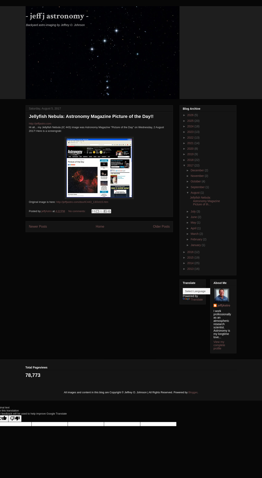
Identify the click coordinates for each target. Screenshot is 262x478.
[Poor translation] (14, 418)
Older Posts (161, 226)
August (195, 192)
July (193, 211)
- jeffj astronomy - (57, 16)
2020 (190, 148)
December (197, 170)
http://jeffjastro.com (40, 123)
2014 (190, 263)
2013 (190, 268)
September (198, 187)
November (197, 175)
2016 (190, 252)
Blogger (192, 392)
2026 (190, 115)
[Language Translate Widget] (203, 291)
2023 (190, 131)
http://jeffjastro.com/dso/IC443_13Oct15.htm (82, 201)
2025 (190, 120)
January (196, 245)
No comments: (77, 211)
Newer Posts (38, 226)
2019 (190, 154)
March (195, 233)
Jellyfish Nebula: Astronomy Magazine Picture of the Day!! (91, 116)
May (194, 222)
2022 (190, 137)
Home (100, 226)
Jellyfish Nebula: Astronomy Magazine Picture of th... (205, 201)
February (197, 239)
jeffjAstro (224, 305)
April (194, 228)
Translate (193, 299)
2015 (190, 257)
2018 (190, 160)
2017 (190, 165)
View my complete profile (219, 345)
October (196, 181)
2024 (190, 126)
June (194, 217)
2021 (190, 143)
